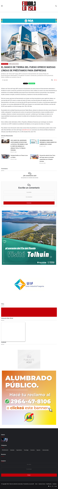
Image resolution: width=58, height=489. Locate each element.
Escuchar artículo (14, 63)
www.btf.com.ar (26, 129)
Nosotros (3, 454)
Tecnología (26, 450)
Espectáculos (19, 450)
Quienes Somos (42, 483)
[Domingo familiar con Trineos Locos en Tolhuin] (5, 156)
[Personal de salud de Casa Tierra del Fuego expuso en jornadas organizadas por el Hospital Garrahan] (34, 156)
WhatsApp (31, 83)
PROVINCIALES (5, 63)
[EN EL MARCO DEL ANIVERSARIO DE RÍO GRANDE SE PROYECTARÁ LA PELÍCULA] (5, 141)
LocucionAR (31, 483)
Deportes (38, 450)
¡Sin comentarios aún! (29, 175)
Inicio (36, 483)
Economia (33, 450)
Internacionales (45, 450)
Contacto (3, 461)
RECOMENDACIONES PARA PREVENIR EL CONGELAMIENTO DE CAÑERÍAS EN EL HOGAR (48, 142)
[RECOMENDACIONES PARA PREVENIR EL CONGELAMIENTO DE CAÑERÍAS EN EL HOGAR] (34, 141)
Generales (12, 450)
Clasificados (49, 483)
